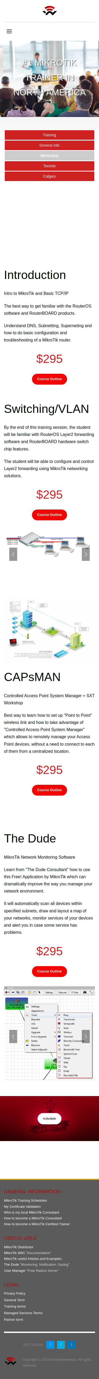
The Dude (11, 1265)
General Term (14, 1300)
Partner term (13, 1320)
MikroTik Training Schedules (25, 1200)
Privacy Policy (14, 1293)
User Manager (15, 1271)
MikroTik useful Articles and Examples (33, 1259)
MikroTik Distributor (18, 1247)
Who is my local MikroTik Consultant (31, 1212)
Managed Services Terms (23, 1313)
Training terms (15, 1306)
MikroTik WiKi (14, 1253)
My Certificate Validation (22, 1207)
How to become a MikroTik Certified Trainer (37, 1224)
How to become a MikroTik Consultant (33, 1218)
